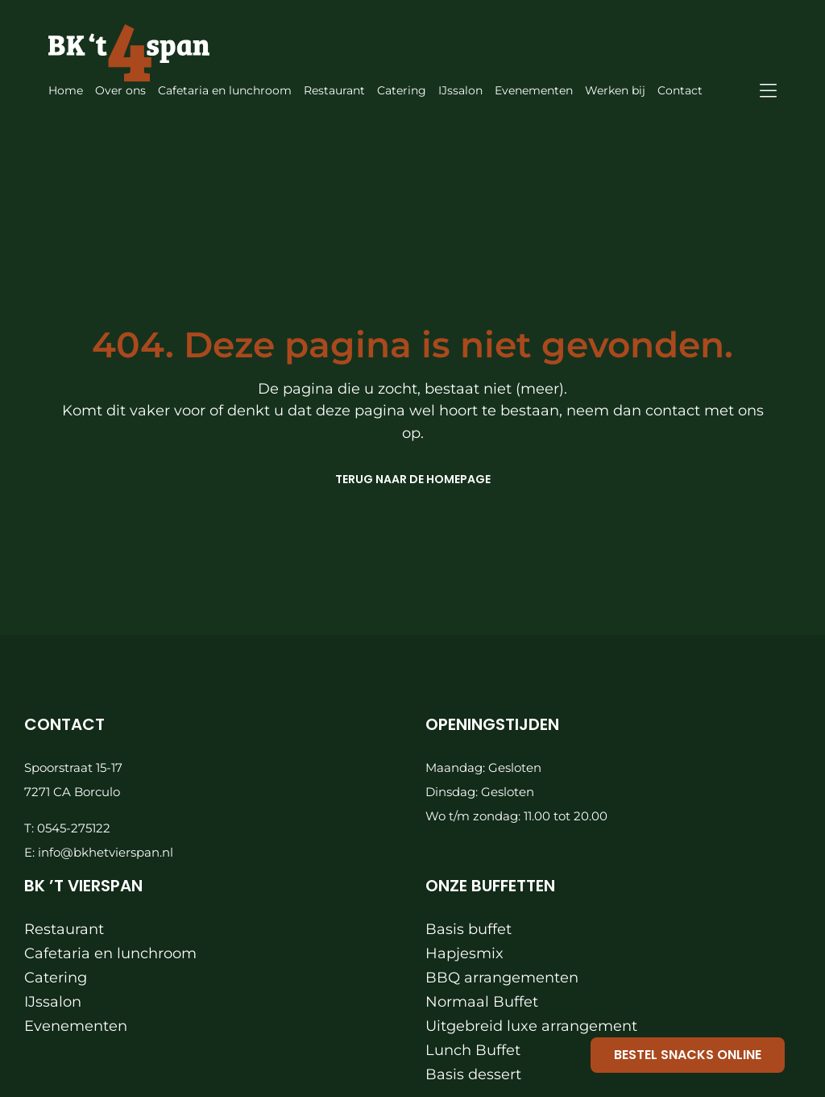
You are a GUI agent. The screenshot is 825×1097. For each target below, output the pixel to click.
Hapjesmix (464, 953)
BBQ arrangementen (501, 977)
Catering (55, 977)
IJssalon (52, 1002)
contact (674, 410)
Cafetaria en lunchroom (110, 953)
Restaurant (64, 929)
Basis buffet (468, 929)
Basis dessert (473, 1074)
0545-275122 (73, 828)
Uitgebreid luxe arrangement (531, 1026)
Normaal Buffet (481, 1002)
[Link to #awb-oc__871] (768, 91)
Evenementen (75, 1026)
